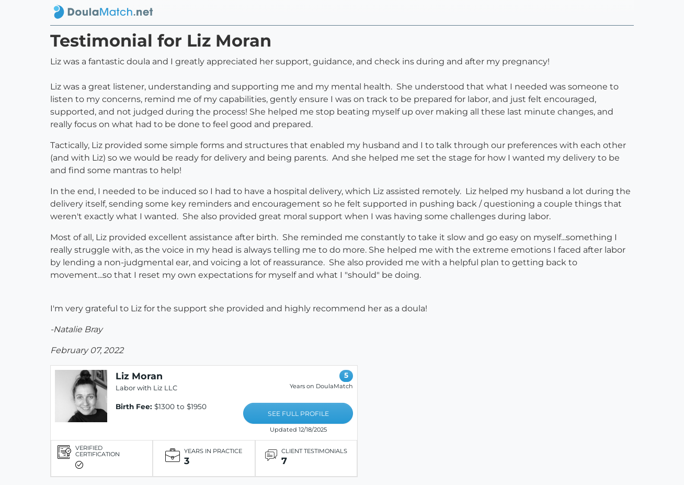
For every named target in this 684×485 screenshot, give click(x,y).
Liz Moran (139, 375)
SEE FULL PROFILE (298, 414)
